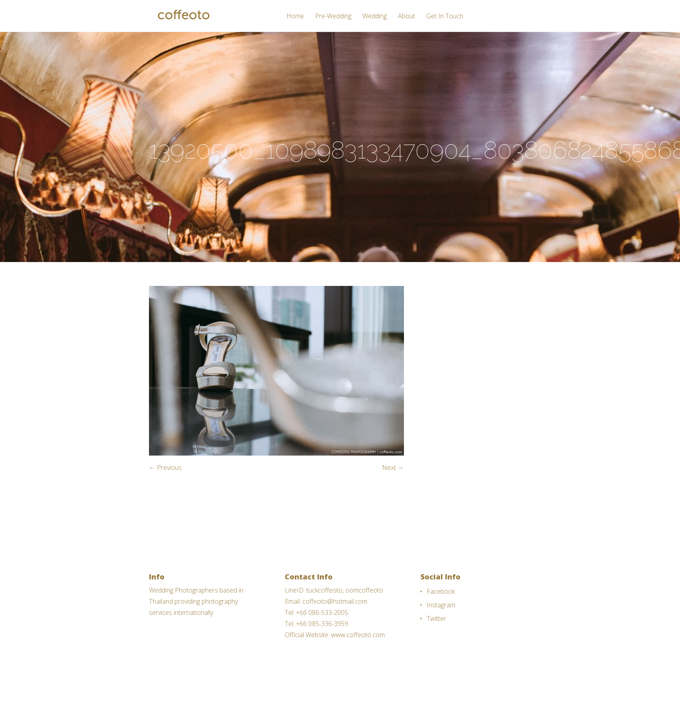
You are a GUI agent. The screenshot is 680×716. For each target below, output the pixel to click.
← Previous (165, 467)
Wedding (375, 16)
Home (295, 16)
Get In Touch (444, 16)
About (406, 16)
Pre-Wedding (333, 16)
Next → (393, 467)
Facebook (441, 591)
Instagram (441, 605)
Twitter (436, 618)
